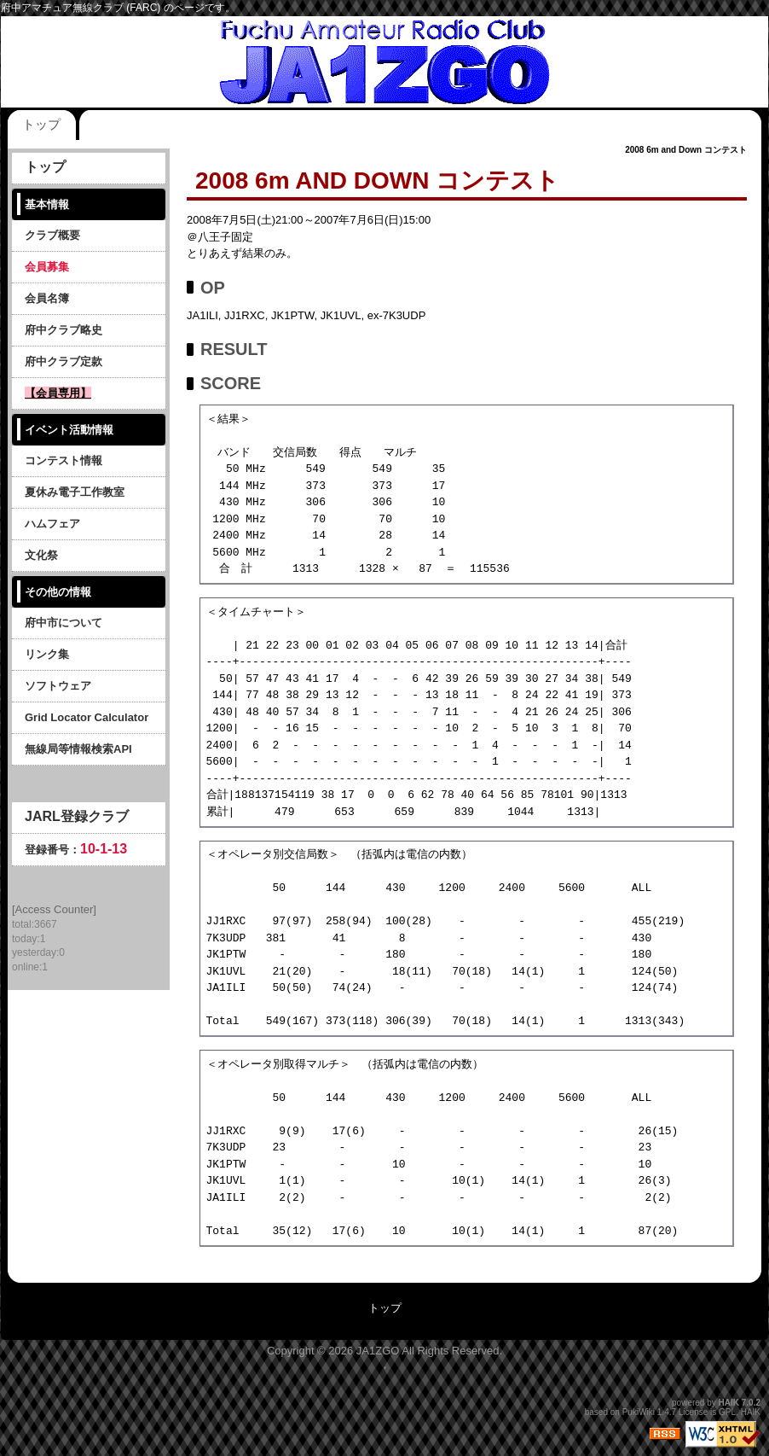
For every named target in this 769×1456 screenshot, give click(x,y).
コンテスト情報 (63, 460)
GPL (727, 1412)
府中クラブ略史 (63, 329)
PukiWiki (638, 1412)
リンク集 (47, 654)
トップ (41, 124)
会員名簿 (47, 298)
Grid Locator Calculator (86, 717)
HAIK (729, 1402)
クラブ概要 (52, 235)
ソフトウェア (58, 685)
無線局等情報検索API (78, 749)
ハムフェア (52, 523)
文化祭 (41, 555)
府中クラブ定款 (63, 361)
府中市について (63, 622)
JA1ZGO (378, 1350)
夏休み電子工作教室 (74, 492)
